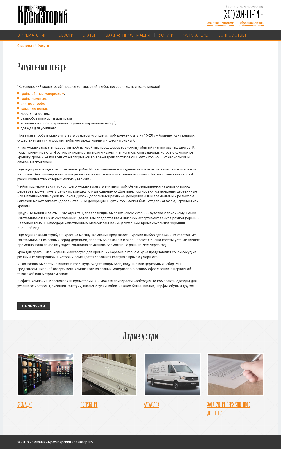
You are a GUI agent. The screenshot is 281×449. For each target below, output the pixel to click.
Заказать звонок (220, 23)
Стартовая (25, 46)
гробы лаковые (33, 99)
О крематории (32, 35)
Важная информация (128, 35)
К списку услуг (35, 306)
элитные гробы (33, 104)
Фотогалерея (196, 35)
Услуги (166, 35)
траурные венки (34, 109)
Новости (65, 35)
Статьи (90, 35)
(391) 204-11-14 (241, 15)
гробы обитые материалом (42, 94)
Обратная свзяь (251, 23)
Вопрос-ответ (232, 35)
